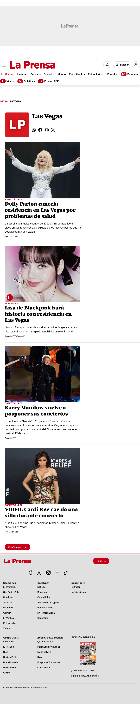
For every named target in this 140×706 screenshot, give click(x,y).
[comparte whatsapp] (34, 132)
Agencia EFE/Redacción (15, 338)
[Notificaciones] (107, 65)
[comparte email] (47, 132)
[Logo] (24, 66)
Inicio (3, 103)
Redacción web (11, 238)
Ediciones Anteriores (85, 678)
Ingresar (124, 65)
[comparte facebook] (40, 132)
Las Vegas (15, 103)
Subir (101, 563)
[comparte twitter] (53, 132)
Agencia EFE (10, 440)
